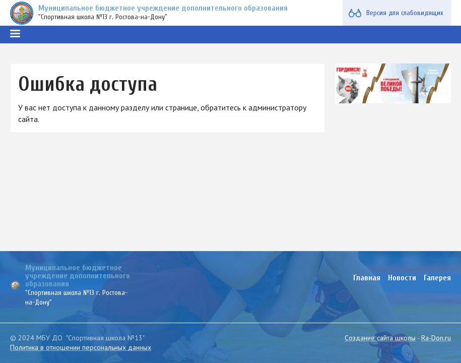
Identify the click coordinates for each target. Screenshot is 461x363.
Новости (402, 277)
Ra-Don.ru (436, 337)
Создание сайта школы (380, 337)
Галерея (437, 277)
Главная (366, 277)
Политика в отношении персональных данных (80, 347)
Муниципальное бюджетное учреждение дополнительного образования (163, 8)
